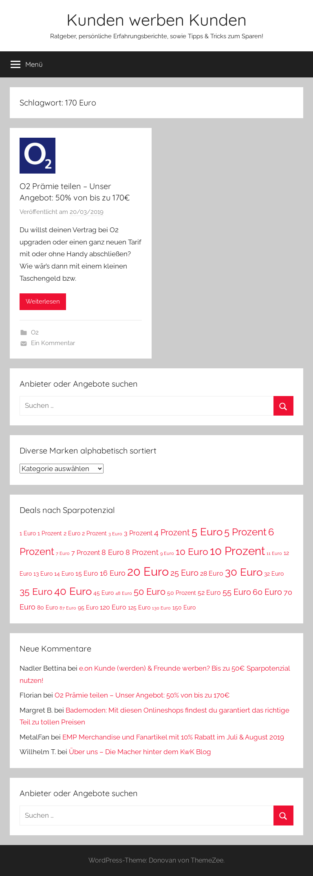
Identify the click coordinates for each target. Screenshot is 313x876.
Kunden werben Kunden (156, 19)
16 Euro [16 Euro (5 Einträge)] (113, 573)
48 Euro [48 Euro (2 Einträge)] (123, 593)
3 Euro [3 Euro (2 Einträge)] (115, 533)
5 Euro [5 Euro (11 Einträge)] (207, 531)
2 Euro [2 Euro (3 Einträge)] (72, 533)
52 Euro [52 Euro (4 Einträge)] (209, 592)
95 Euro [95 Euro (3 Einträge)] (88, 607)
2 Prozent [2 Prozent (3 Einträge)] (94, 533)
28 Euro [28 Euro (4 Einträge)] (211, 573)
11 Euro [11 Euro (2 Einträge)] (274, 553)
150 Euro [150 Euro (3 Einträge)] (184, 607)
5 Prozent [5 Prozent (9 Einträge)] (245, 532)
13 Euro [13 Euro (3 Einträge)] (43, 573)
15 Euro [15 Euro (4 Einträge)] (86, 573)
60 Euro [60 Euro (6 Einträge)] (267, 592)
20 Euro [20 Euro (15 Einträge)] (148, 571)
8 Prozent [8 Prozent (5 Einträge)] (142, 552)
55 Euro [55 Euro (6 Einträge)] (237, 592)
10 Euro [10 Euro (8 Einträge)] (192, 551)
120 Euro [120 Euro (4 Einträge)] (113, 607)
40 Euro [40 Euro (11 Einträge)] (73, 591)
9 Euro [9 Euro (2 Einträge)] (167, 553)
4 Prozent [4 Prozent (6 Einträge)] (172, 532)
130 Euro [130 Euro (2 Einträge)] (161, 607)
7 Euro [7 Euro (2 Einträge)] (63, 553)
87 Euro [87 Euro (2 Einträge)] (68, 607)
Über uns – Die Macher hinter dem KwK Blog (140, 752)
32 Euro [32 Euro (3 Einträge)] (274, 573)
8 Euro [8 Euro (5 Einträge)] (112, 552)
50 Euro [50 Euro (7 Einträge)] (149, 592)
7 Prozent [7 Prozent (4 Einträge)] (85, 553)
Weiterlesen (43, 301)
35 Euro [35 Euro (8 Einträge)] (36, 591)
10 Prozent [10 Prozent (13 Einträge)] (237, 551)
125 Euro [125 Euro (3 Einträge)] (139, 607)
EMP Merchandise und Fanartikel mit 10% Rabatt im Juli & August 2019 (173, 737)
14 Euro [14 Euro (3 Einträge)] (64, 573)
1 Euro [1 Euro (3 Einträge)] (28, 533)
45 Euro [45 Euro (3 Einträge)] (103, 593)
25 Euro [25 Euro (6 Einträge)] (184, 573)
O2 (35, 332)
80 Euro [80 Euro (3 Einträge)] (47, 607)
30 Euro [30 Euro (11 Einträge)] (243, 572)
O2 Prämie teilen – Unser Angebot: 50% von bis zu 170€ (142, 695)
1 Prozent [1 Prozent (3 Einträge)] (49, 533)
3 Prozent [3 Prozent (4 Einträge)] (138, 533)
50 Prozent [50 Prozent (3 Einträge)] (181, 593)
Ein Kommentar (53, 343)
